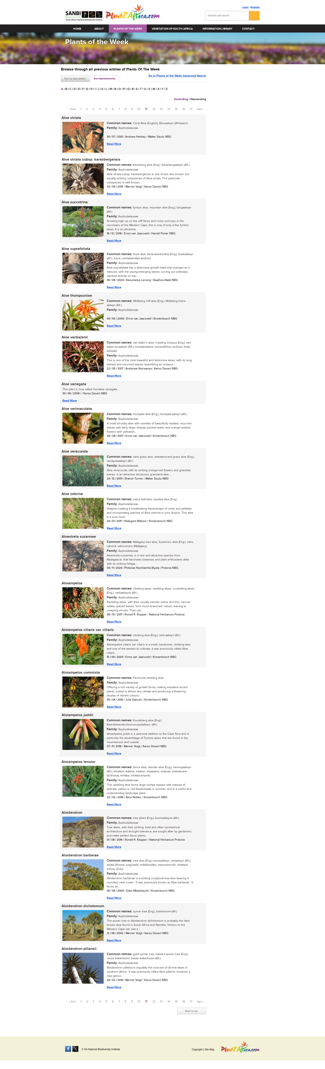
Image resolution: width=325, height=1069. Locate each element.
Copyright (197, 1049)
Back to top (191, 1017)
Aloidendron (71, 818)
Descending (198, 99)
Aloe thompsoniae (76, 297)
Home (77, 28)
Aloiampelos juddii (77, 719)
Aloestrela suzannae (78, 540)
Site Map (209, 1049)
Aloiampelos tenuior (78, 766)
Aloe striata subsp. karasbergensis (90, 160)
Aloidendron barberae (79, 860)
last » (200, 109)
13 (161, 109)
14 (168, 109)
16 (183, 109)
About (99, 28)
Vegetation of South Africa (172, 28)
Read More (113, 144)
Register (255, 7)
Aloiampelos (71, 587)
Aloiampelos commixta (80, 676)
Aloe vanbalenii (74, 339)
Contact (248, 28)
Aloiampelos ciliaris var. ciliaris (87, 634)
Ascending (181, 99)
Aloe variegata (73, 386)
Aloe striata (70, 118)
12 (154, 109)
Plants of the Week (128, 28)
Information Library (217, 28)
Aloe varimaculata (76, 411)
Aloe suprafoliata (75, 250)
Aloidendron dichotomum (82, 912)
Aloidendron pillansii (78, 955)
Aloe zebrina (71, 497)
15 (176, 109)
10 (138, 109)
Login (245, 7)
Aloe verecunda (74, 454)
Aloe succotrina (74, 203)
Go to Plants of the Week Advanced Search (177, 78)
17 (191, 109)
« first (72, 109)
